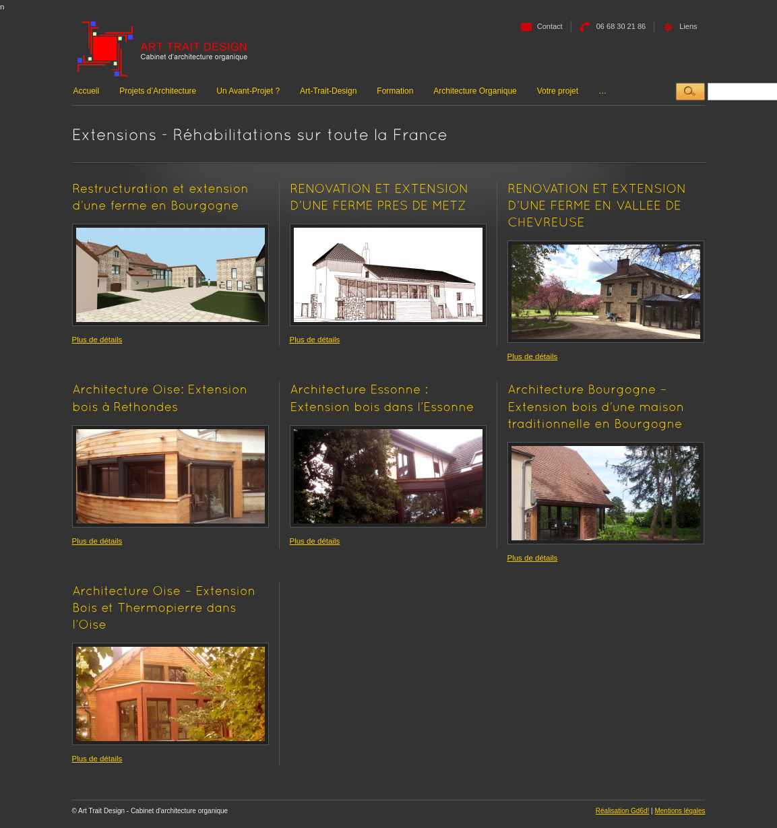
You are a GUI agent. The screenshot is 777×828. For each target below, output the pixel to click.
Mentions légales (679, 811)
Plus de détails (97, 340)
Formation (395, 91)
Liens (688, 26)
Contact (550, 26)
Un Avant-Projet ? (248, 91)
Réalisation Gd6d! (623, 811)
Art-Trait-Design (328, 91)
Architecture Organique (474, 91)
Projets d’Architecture (157, 91)
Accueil (86, 91)
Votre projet (557, 91)
